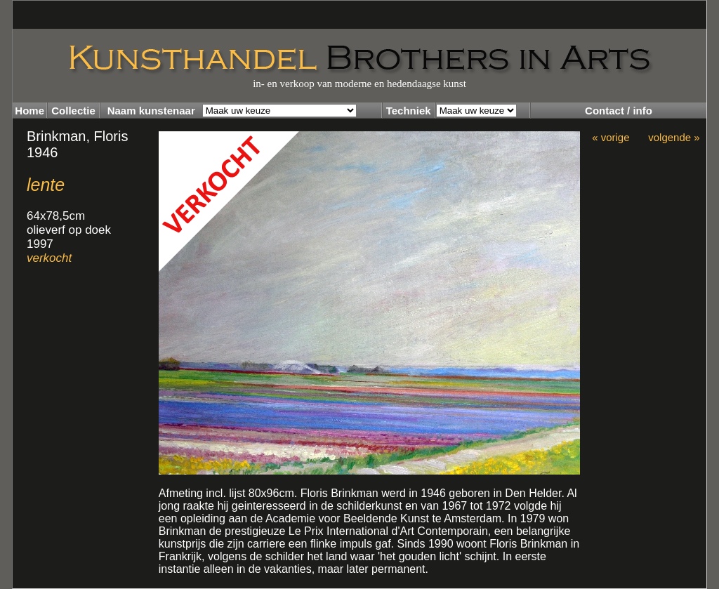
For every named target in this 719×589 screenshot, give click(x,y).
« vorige (610, 137)
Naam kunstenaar (151, 111)
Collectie (73, 111)
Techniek (408, 111)
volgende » (673, 137)
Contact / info (618, 111)
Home (29, 111)
